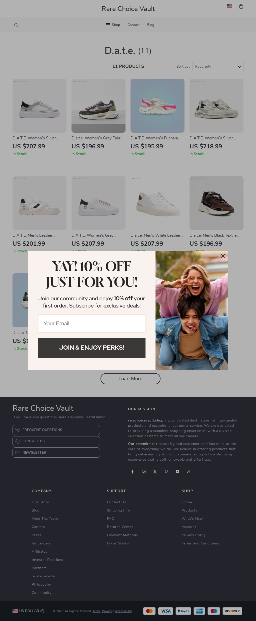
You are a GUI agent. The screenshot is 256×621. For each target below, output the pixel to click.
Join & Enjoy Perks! (91, 347)
